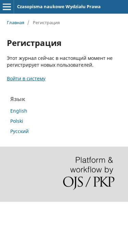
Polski (16, 121)
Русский (19, 131)
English (18, 111)
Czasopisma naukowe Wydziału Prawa (59, 6)
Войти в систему (26, 78)
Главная (15, 22)
